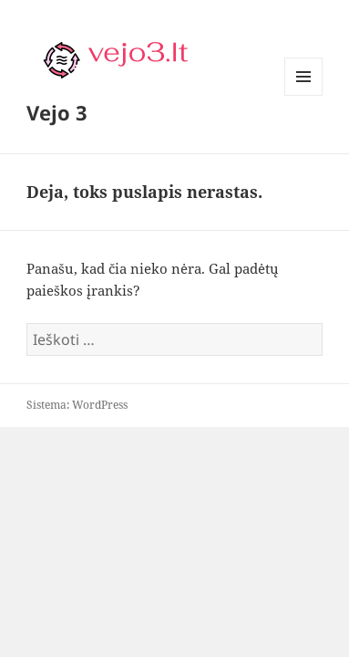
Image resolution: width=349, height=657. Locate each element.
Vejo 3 (56, 112)
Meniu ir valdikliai (304, 95)
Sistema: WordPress (77, 404)
